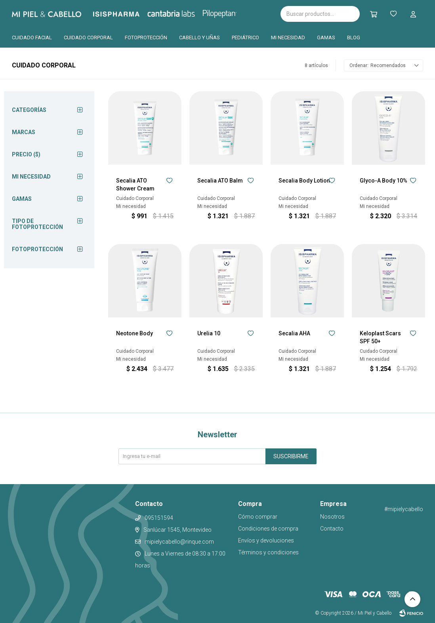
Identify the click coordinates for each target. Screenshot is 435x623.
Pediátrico (245, 37)
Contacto (331, 528)
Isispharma (127, 14)
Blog (353, 37)
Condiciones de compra (268, 528)
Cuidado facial (32, 37)
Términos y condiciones (268, 552)
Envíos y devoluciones (266, 540)
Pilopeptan (225, 12)
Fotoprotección (146, 37)
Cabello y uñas (199, 37)
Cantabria (184, 13)
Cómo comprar (257, 516)
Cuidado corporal (88, 37)
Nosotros (332, 516)
